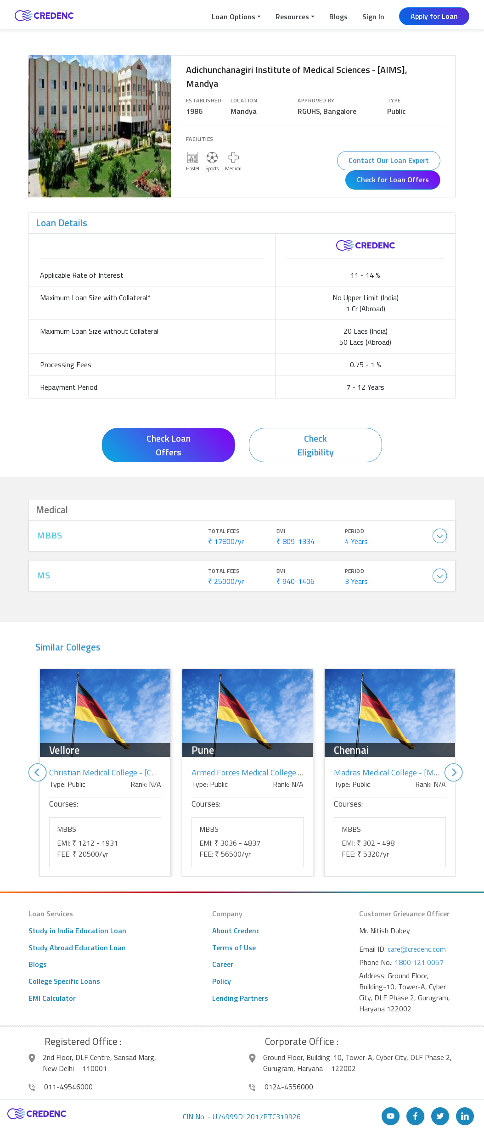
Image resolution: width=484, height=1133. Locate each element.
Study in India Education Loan (77, 930)
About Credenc (235, 930)
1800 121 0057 (419, 962)
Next (454, 772)
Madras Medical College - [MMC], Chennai (407, 772)
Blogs (338, 16)
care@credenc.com (417, 948)
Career (222, 964)
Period (355, 531)
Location (244, 100)
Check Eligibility (315, 445)
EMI (281, 531)
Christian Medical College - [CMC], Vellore (121, 772)
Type (394, 100)
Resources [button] (292, 16)
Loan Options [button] (233, 16)
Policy (221, 981)
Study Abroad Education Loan (77, 947)
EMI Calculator (52, 998)
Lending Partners (240, 998)
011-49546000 (60, 1086)
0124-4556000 (281, 1086)
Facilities (200, 139)
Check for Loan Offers (393, 179)
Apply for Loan (434, 16)
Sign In (373, 16)
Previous (37, 772)
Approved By (316, 100)
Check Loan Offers (168, 445)
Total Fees (224, 531)
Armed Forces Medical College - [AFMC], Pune (271, 772)
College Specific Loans (64, 981)
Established (203, 100)
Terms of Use (234, 947)
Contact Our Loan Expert (389, 160)
